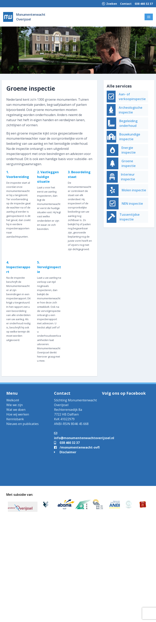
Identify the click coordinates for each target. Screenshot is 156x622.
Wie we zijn (14, 405)
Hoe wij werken (17, 414)
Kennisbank (15, 419)
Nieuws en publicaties (22, 424)
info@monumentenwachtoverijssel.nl (84, 435)
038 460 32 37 (144, 4)
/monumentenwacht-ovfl (77, 447)
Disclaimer (65, 452)
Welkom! (12, 400)
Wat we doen (15, 409)
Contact (126, 4)
